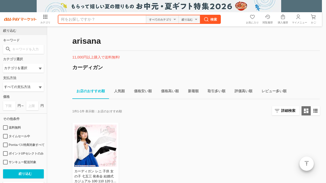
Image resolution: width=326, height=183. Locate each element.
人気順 (117, 92)
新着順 (191, 92)
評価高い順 (241, 92)
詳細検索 (288, 111)
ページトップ (307, 164)
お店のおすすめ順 (88, 92)
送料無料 (12, 127)
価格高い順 (168, 92)
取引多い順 (214, 92)
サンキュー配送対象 (19, 162)
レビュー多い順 (272, 92)
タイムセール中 (16, 136)
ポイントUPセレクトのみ (23, 153)
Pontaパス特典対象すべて (23, 145)
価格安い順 (141, 92)
